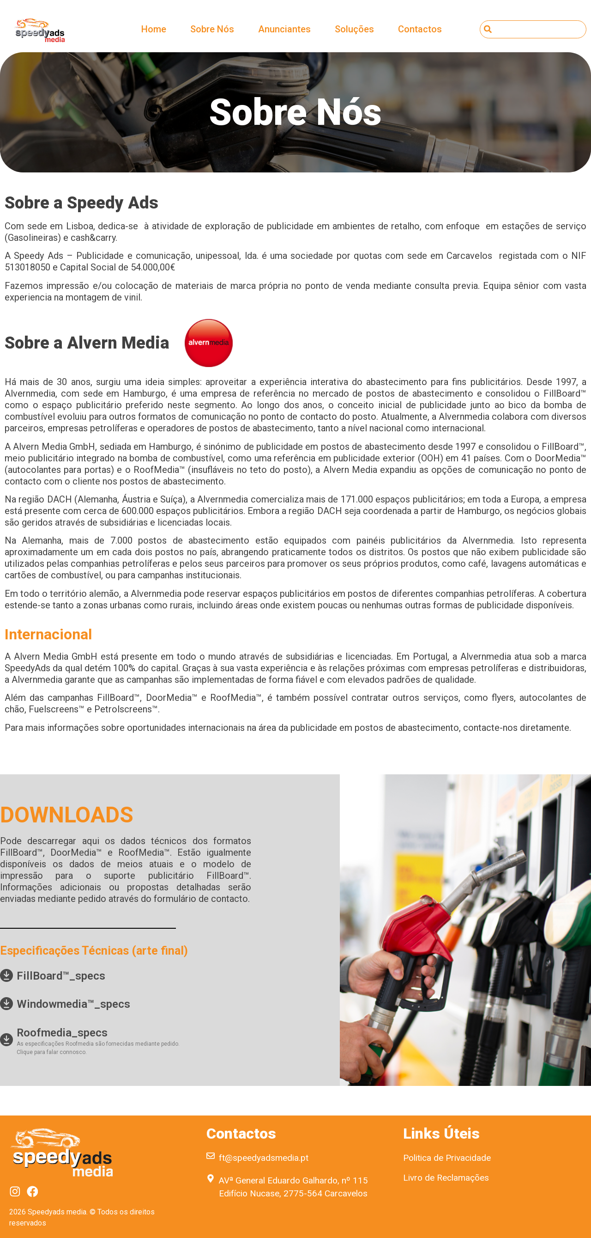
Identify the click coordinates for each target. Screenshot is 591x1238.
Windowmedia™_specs (73, 1004)
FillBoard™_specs (61, 975)
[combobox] (533, 29)
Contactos (420, 29)
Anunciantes (284, 29)
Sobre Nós (212, 29)
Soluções (354, 29)
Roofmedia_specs (62, 1032)
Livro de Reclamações (446, 1177)
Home (153, 29)
